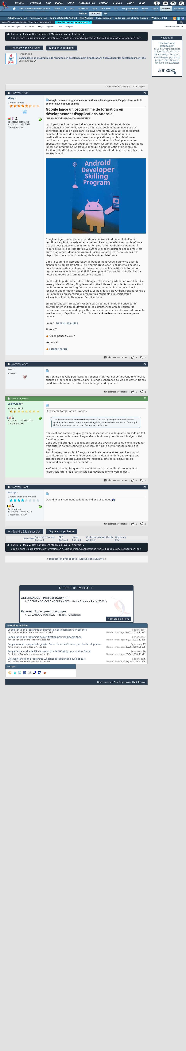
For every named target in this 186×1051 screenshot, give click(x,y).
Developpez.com (122, 682)
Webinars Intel (159, 18)
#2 (145, 364)
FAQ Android (86, 18)
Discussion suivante (91, 559)
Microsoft (83, 8)
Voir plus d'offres (118, 619)
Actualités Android (17, 18)
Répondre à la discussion (24, 48)
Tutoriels (35, 3)
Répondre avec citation (116, 357)
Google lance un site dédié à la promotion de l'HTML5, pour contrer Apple (48, 651)
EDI (116, 8)
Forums (18, 3)
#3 (145, 398)
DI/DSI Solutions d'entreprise (34, 8)
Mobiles (166, 8)
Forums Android (38, 18)
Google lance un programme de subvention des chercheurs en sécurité (47, 630)
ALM (72, 8)
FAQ (48, 3)
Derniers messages (11, 26)
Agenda (50, 26)
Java (94, 8)
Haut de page (138, 682)
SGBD (145, 8)
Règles (69, 26)
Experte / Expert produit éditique (44, 611)
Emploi (103, 3)
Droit (130, 3)
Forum (14, 34)
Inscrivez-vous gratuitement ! (73, 22)
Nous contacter (104, 682)
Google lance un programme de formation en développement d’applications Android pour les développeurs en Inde (82, 58)
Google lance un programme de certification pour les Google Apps (44, 637)
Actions (28, 26)
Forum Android (58, 349)
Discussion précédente (63, 559)
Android (95, 13)
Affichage (138, 86)
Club (141, 3)
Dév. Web (105, 8)
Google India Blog (67, 323)
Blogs (59, 3)
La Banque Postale (41, 615)
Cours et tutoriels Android (63, 18)
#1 (145, 92)
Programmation (130, 8)
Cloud (57, 8)
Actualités (29, 538)
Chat (70, 3)
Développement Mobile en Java (50, 34)
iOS (105, 13)
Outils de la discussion (117, 86)
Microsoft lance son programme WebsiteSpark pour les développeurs (46, 659)
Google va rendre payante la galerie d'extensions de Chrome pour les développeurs (54, 644)
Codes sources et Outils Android (131, 18)
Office (155, 8)
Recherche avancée (174, 26)
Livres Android (103, 18)
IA (65, 8)
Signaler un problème (61, 47)
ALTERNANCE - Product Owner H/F (45, 597)
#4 (145, 486)
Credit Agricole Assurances (49, 601)
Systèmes (179, 8)
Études (117, 3)
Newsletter (86, 3)
